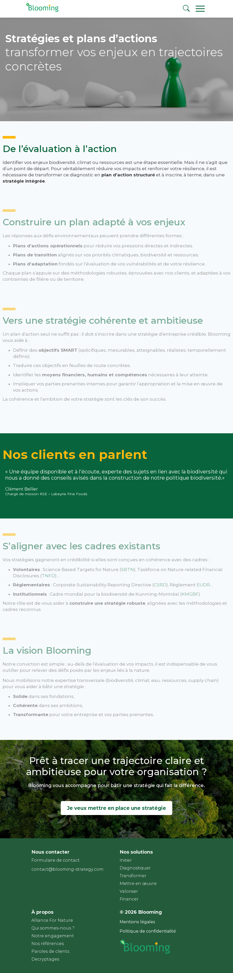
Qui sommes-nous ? (52, 928)
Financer (129, 899)
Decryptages (45, 959)
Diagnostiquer (135, 868)
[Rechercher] (187, 9)
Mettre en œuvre (138, 883)
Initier (126, 860)
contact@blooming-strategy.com (67, 869)
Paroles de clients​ (50, 951)
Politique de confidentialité (148, 931)
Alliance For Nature (52, 920)
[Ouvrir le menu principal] (202, 8)
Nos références (47, 943)
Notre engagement (52, 935)
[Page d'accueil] (41, 11)
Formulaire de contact (55, 860)
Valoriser (129, 891)
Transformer (133, 875)
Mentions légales (137, 921)
